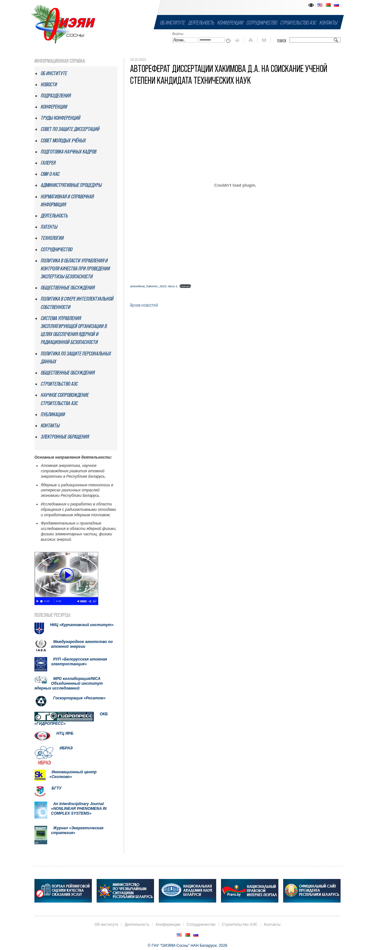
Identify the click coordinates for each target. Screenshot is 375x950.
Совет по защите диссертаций (70, 129)
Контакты (328, 22)
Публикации (53, 414)
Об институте (172, 22)
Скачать (185, 286)
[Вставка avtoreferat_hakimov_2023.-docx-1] (235, 185)
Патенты (49, 227)
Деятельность (201, 22)
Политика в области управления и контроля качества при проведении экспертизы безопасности (75, 268)
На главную (237, 40)
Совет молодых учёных (63, 140)
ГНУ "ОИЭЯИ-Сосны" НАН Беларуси (63, 24)
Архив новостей (144, 305)
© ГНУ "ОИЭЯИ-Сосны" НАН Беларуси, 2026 (187, 945)
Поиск (281, 41)
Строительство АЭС (298, 22)
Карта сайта (251, 40)
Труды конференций (60, 118)
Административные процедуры (71, 185)
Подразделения (56, 95)
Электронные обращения (65, 436)
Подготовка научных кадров (68, 151)
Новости (49, 84)
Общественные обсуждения (68, 287)
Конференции (230, 22)
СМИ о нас (50, 174)
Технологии (52, 238)
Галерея (48, 163)
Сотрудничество (261, 22)
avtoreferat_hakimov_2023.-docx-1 (153, 286)
